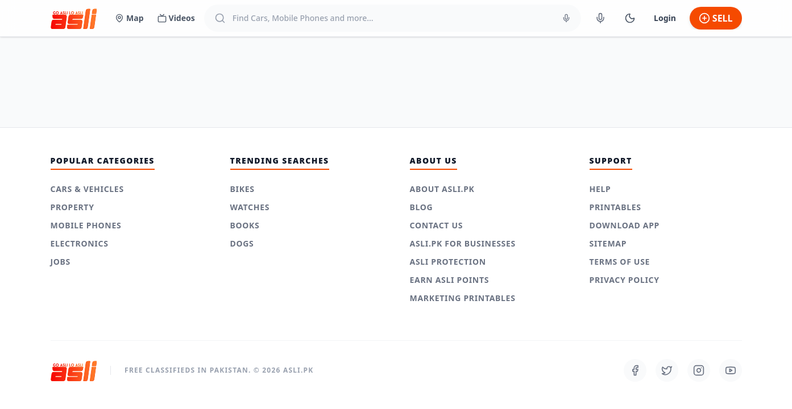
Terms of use (620, 261)
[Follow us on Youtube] (730, 370)
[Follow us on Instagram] (698, 370)
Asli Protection (448, 261)
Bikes (242, 188)
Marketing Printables (463, 298)
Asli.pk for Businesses (463, 243)
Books (245, 225)
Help (600, 188)
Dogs (242, 243)
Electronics (80, 243)
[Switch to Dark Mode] (630, 18)
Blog (421, 207)
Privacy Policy (625, 279)
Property (72, 207)
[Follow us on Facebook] (635, 370)
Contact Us (436, 225)
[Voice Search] (566, 18)
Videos (176, 17)
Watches (250, 207)
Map (129, 17)
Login (665, 17)
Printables (615, 207)
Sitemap (608, 243)
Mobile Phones (86, 225)
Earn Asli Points (450, 279)
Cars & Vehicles (87, 188)
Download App (625, 225)
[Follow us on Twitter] (667, 370)
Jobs (61, 261)
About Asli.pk (442, 188)
